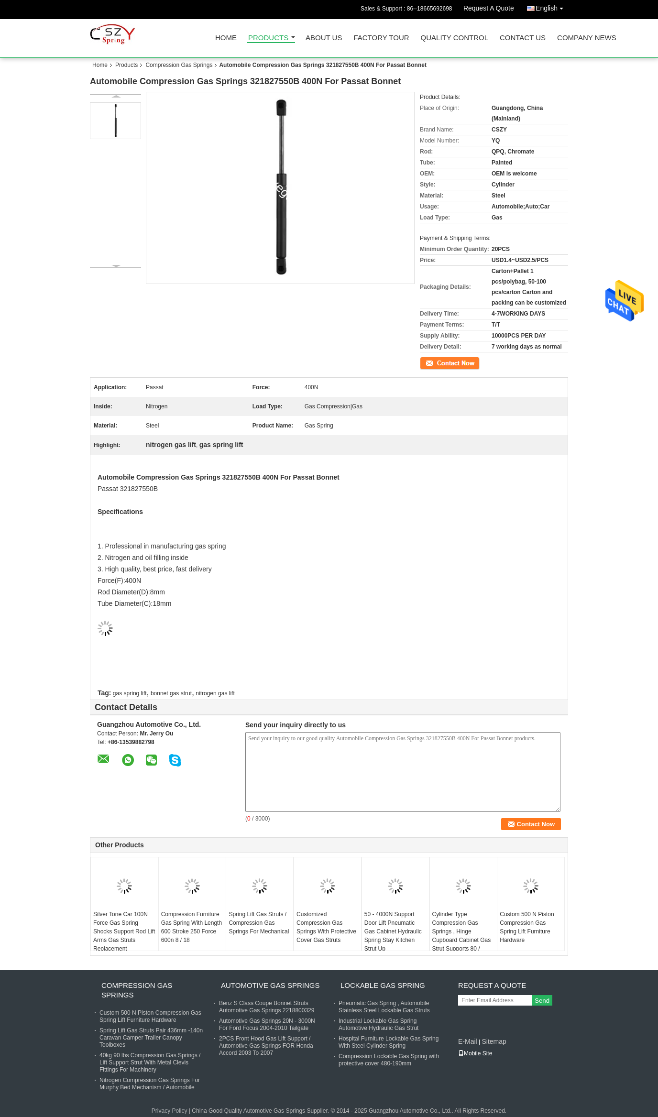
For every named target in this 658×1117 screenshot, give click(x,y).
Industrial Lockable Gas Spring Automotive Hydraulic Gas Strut (378, 1024)
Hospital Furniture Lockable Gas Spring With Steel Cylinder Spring (389, 1042)
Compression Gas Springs (178, 65)
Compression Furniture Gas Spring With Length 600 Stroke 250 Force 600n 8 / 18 (191, 927)
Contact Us (523, 38)
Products (268, 38)
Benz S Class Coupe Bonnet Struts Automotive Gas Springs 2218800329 (266, 1007)
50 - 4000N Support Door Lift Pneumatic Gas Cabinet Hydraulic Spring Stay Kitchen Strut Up (393, 931)
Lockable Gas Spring (382, 985)
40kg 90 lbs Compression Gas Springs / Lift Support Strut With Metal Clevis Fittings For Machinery (149, 1062)
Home (226, 38)
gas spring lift (130, 693)
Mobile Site (475, 1053)
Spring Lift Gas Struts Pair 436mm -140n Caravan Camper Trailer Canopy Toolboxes (151, 1037)
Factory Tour (381, 38)
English (552, 6)
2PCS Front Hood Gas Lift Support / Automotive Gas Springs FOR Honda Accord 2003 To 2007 (266, 1045)
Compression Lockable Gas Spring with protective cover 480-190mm (389, 1060)
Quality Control (454, 38)
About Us (324, 38)
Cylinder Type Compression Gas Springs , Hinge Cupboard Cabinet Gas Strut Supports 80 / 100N (461, 936)
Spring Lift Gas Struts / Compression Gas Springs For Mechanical (259, 923)
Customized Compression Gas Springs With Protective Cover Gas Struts (326, 927)
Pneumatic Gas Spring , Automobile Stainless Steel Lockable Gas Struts (384, 1007)
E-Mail (467, 1041)
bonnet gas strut (171, 693)
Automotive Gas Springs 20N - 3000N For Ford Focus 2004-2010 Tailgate (267, 1024)
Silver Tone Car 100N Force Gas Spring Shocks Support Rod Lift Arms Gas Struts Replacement (124, 931)
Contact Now (436, 362)
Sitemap (494, 1041)
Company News (586, 38)
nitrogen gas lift (215, 693)
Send (542, 1000)
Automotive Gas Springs (270, 985)
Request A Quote (488, 8)
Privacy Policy (169, 1110)
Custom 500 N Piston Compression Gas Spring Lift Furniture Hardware (527, 927)
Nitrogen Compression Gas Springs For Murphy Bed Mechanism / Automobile (149, 1084)
